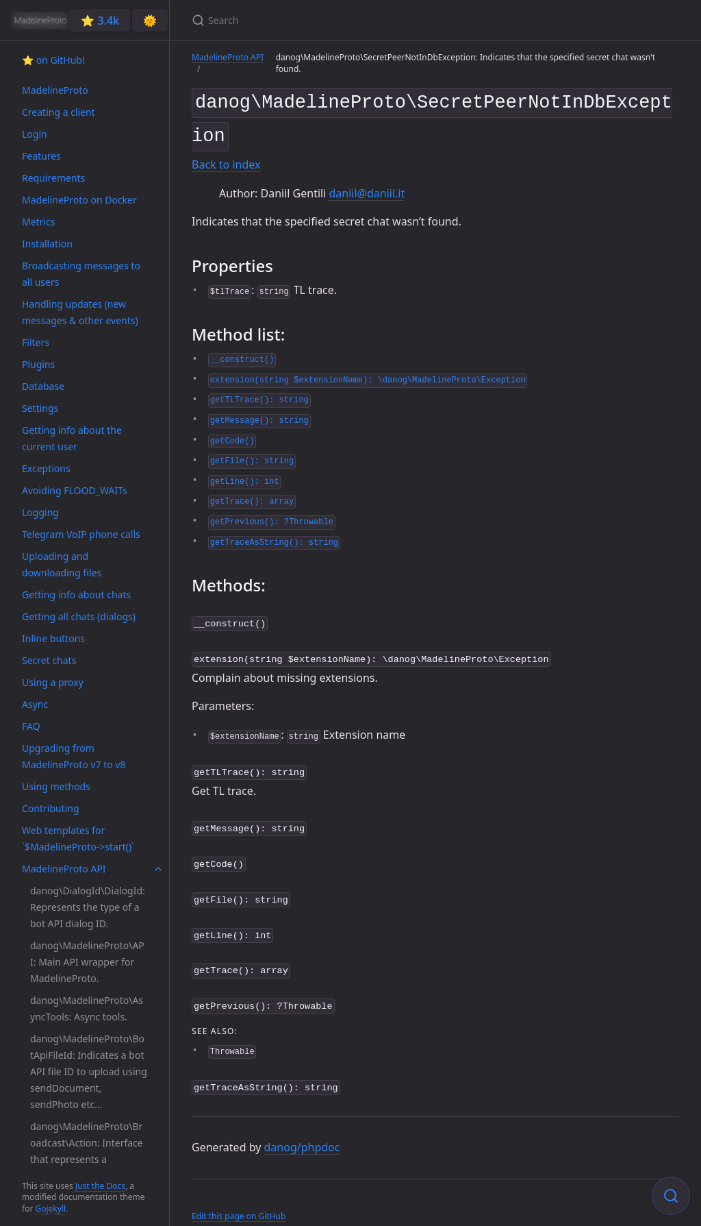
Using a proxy (53, 682)
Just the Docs (100, 1186)
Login (34, 133)
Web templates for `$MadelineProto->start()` (78, 838)
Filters (35, 342)
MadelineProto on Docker (79, 199)
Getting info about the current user (72, 438)
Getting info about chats (76, 594)
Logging (40, 512)
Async (35, 704)
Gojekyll (50, 1208)
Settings (40, 408)
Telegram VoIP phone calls (81, 534)
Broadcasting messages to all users (81, 274)
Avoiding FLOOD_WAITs (74, 490)
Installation (47, 243)
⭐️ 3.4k (100, 20)
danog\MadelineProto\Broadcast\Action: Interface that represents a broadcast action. (86, 1151)
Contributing (50, 808)
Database (43, 386)
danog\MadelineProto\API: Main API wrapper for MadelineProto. (87, 962)
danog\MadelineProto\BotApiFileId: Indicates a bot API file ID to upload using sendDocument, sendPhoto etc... (88, 1071)
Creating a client (58, 112)
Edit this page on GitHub (238, 1197)
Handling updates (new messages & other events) (80, 312)
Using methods (56, 786)
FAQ (31, 726)
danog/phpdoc (302, 1128)
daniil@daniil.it (367, 187)
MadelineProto (55, 90)
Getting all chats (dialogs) (79, 616)
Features (41, 155)
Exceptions (46, 468)
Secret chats (49, 660)
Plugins (38, 364)
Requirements (53, 177)
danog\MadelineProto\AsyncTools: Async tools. (86, 1008)
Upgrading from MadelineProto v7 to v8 (73, 756)
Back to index (226, 159)
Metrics (38, 221)
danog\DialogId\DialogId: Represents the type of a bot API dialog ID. (87, 907)
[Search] (353, 20)
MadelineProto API (64, 868)
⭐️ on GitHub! (53, 59)
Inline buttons (53, 638)
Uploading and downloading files (61, 564)
